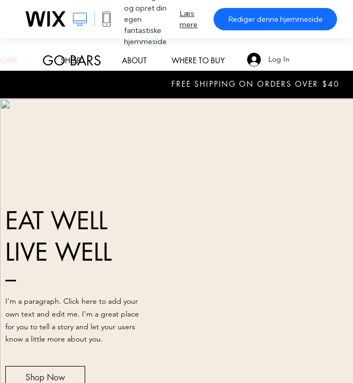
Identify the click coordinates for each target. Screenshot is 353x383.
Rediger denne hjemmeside (275, 19)
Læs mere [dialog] (188, 19)
